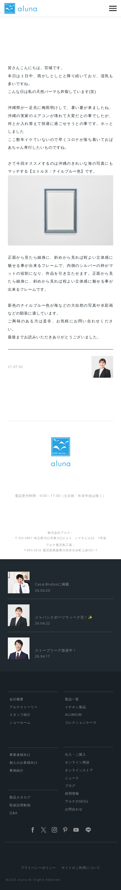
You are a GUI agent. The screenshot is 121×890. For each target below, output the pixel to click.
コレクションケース (81, 722)
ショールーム (20, 722)
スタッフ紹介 (20, 714)
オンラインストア (79, 770)
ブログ (70, 785)
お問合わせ (74, 809)
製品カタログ (20, 797)
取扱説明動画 (20, 805)
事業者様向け (20, 754)
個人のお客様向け (23, 762)
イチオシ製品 (75, 707)
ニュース (72, 778)
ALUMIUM (73, 714)
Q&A (13, 813)
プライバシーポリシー (38, 867)
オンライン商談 (77, 762)
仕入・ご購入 (75, 754)
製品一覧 (72, 699)
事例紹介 (16, 770)
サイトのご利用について (80, 867)
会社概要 (16, 699)
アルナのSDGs (76, 801)
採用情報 (72, 793)
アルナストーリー (23, 707)
